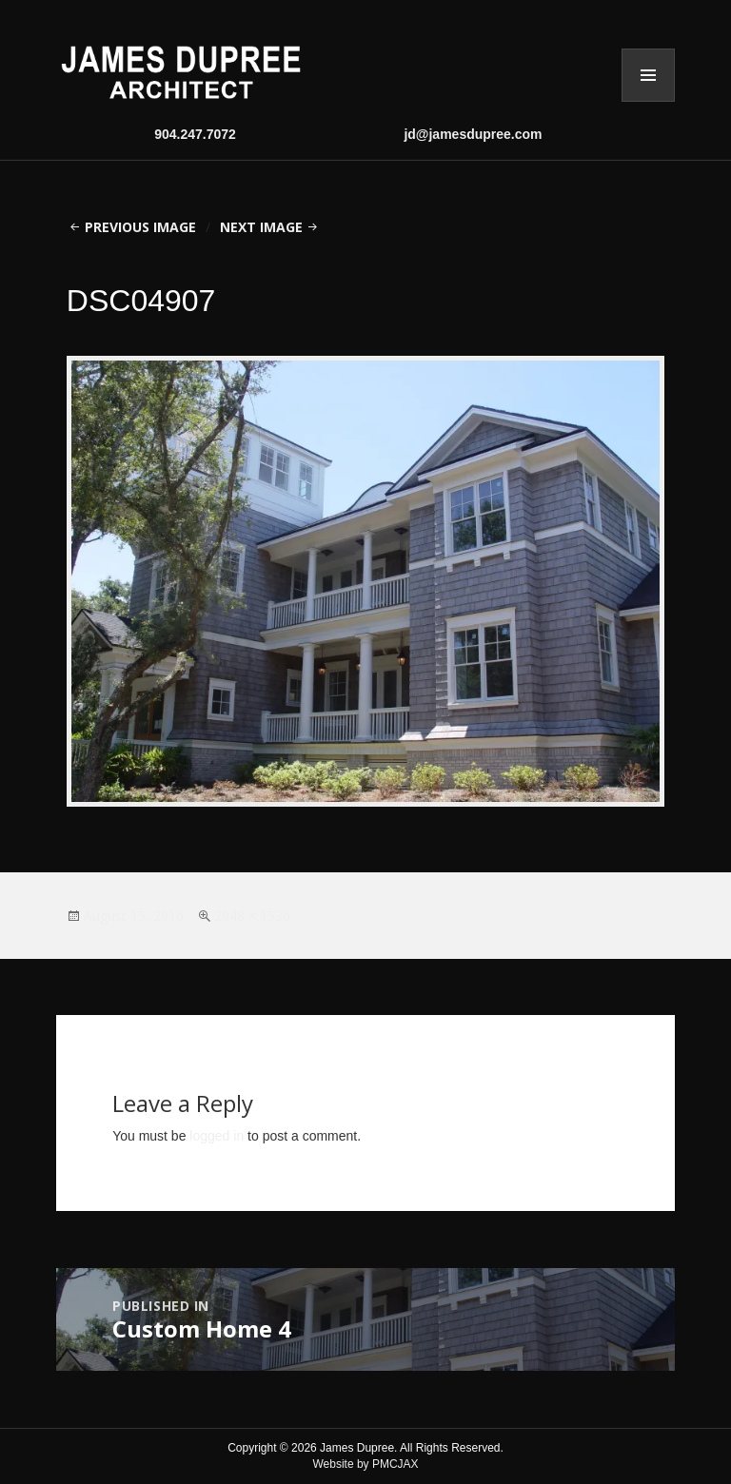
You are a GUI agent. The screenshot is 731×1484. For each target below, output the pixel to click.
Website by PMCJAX (365, 1464)
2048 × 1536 (252, 916)
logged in (216, 1135)
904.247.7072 (195, 134)
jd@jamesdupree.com (473, 134)
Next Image (261, 227)
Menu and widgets (648, 75)
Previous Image (140, 227)
